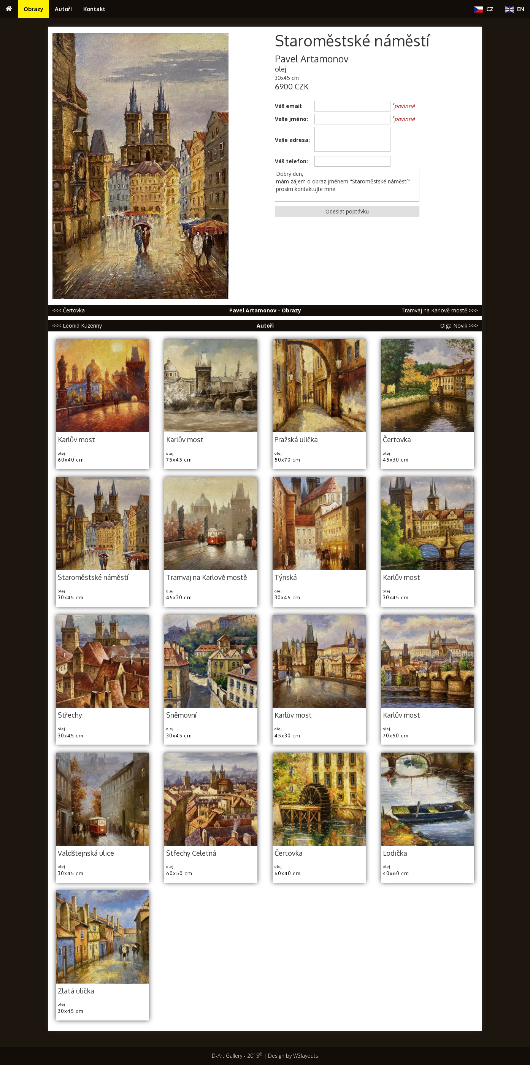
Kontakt (94, 8)
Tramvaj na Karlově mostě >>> (439, 310)
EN (514, 9)
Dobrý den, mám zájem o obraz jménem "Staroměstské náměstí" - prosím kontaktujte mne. (347, 185)
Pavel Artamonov (312, 59)
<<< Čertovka (68, 310)
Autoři (63, 8)
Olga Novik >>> (459, 325)
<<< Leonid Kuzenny (77, 325)
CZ (484, 9)
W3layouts (305, 1055)
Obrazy (33, 8)
